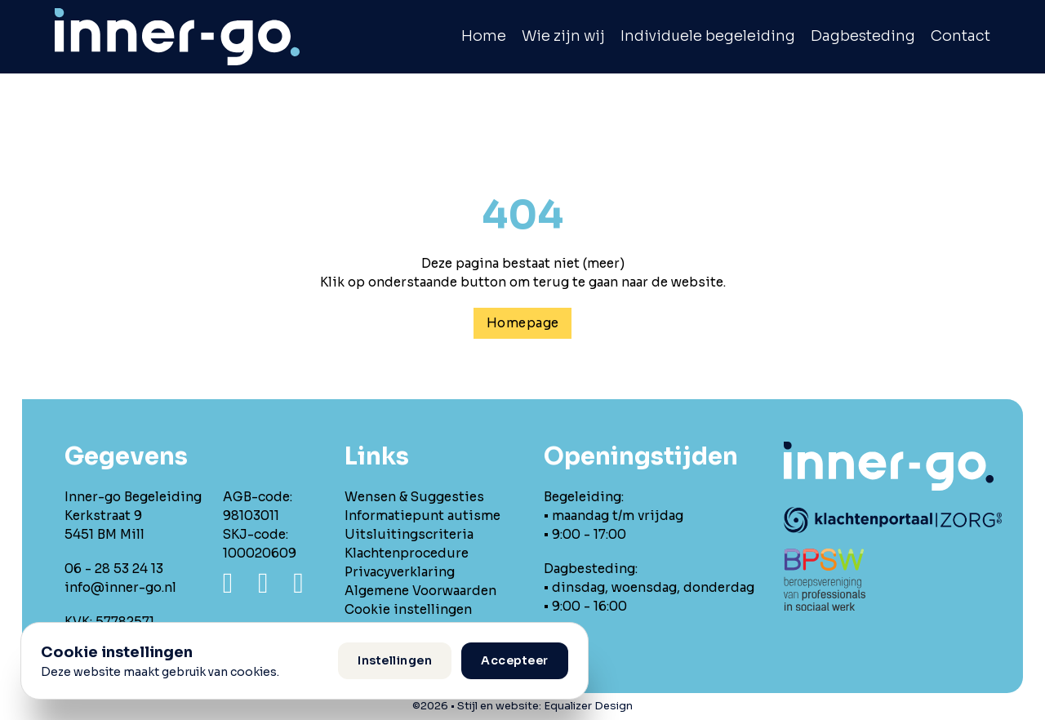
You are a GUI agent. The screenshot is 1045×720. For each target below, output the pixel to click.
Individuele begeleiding (707, 36)
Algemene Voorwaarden (420, 590)
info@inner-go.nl (120, 587)
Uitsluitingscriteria (409, 534)
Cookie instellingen (408, 609)
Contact (960, 36)
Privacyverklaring (400, 572)
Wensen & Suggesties (414, 496)
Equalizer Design (588, 706)
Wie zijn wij (563, 36)
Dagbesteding (863, 36)
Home (483, 36)
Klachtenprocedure (407, 553)
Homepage (523, 323)
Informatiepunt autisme (422, 515)
